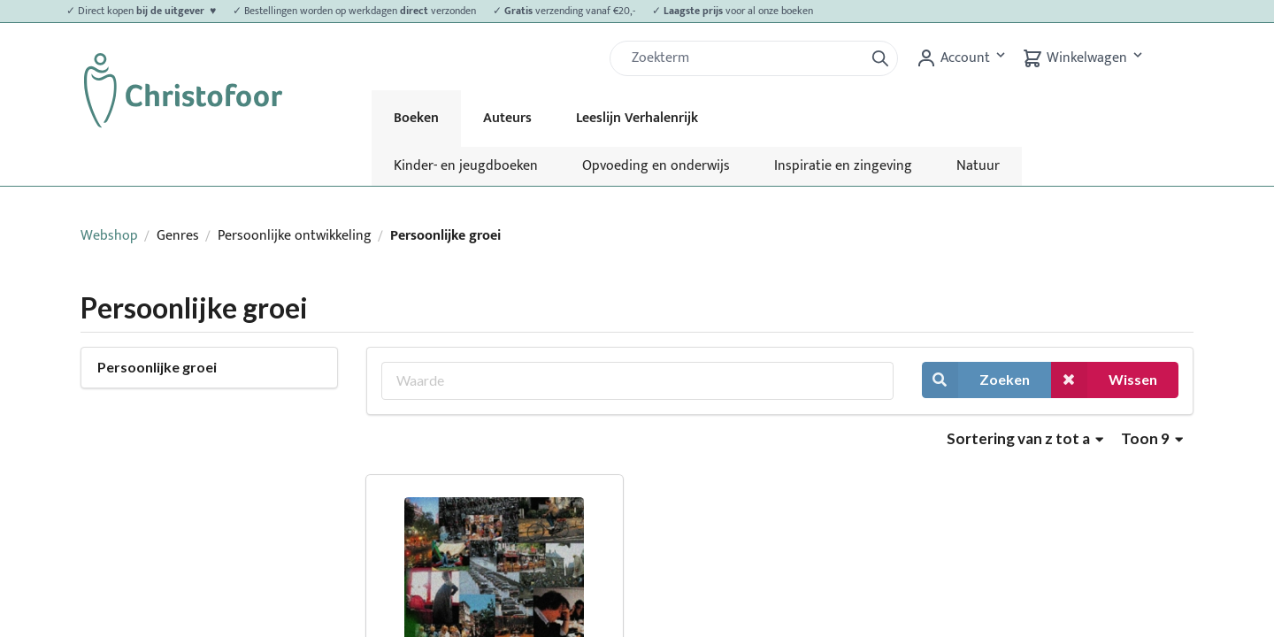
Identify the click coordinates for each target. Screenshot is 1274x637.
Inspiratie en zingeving (843, 166)
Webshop (109, 236)
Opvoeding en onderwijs (656, 166)
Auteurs (507, 118)
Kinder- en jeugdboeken (466, 166)
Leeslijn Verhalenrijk (637, 118)
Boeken (416, 118)
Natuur (978, 166)
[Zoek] (744, 58)
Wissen (1104, 380)
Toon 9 (1152, 438)
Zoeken (976, 380)
